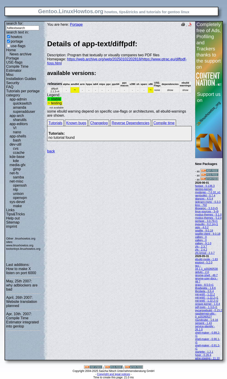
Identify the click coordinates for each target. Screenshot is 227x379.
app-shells (18, 136)
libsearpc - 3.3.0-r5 (206, 208)
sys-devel (17, 202)
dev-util (15, 144)
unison (18, 194)
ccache (19, 153)
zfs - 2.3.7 (201, 246)
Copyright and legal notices (113, 374)
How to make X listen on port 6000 (21, 271)
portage (17, 41)
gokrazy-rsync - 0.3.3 (208, 202)
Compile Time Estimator (17, 68)
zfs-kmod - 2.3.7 (205, 253)
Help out (13, 218)
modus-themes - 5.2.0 (208, 217)
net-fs (14, 173)
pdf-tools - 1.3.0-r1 (206, 307)
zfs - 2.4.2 (201, 249)
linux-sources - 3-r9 (207, 211)
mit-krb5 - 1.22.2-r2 (206, 300)
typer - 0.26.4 (203, 355)
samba (18, 177)
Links (10, 210)
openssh (20, 185)
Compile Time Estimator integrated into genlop (22, 322)
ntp (15, 189)
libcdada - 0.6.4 (204, 291)
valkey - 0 (201, 237)
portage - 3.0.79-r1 (206, 221)
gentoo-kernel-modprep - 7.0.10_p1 (207, 191)
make (17, 206)
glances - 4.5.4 (204, 198)
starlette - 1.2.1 (204, 351)
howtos (16, 37)
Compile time (164, 123)
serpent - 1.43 (203, 323)
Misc (10, 75)
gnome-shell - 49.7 (206, 275)
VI (14, 128)
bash (17, 140)
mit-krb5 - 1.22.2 (205, 294)
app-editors (19, 124)
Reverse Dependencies (130, 123)
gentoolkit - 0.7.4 (205, 195)
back (51, 151)
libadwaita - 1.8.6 (205, 288)
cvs (15, 148)
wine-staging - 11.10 (207, 358)
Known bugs (76, 123)
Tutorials (55, 123)
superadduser (24, 111)
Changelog (99, 123)
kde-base (17, 157)
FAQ (9, 87)
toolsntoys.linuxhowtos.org (23, 248)
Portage (12, 58)
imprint (11, 226)
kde (16, 161)
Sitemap (13, 222)
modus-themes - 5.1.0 (208, 214)
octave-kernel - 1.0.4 (207, 304)
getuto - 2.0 (202, 272)
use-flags (18, 46)
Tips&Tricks (15, 214)
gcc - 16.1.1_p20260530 (206, 267)
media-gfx (18, 165)
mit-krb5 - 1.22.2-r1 (206, 297)
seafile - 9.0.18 (204, 230)
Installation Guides (21, 79)
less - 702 (201, 205)
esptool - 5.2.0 (203, 262)
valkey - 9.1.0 (203, 243)
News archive (20, 54)
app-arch (17, 116)
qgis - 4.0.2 (202, 227)
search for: (14, 23)
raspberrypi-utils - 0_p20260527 (205, 315)
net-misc (16, 181)
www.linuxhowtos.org (19, 245)
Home (11, 50)
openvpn (20, 198)
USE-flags (14, 62)
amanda (19, 107)
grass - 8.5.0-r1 (204, 284)
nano (17, 132)
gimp (17, 169)
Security (12, 83)
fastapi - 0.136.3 (205, 186)
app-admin (18, 99)
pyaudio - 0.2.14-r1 (206, 224)
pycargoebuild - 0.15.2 (208, 310)
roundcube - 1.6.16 (206, 320)
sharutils (20, 120)
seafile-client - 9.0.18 (207, 233)
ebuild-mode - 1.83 (206, 259)
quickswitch (22, 103)
